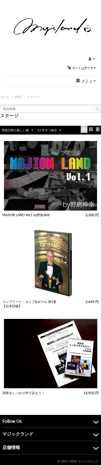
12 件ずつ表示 (49, 130)
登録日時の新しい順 (17, 130)
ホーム (5, 97)
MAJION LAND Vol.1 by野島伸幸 (26, 215)
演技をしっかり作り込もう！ (23, 393)
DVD (18, 97)
